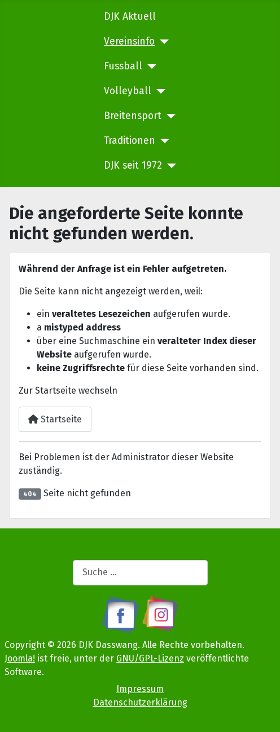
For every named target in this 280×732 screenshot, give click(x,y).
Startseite (55, 419)
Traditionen (129, 141)
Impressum (140, 689)
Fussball (123, 66)
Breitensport (132, 116)
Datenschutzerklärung (140, 702)
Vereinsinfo (129, 41)
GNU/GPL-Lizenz (150, 658)
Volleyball (127, 91)
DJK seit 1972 (133, 165)
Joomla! (20, 658)
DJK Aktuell (130, 17)
